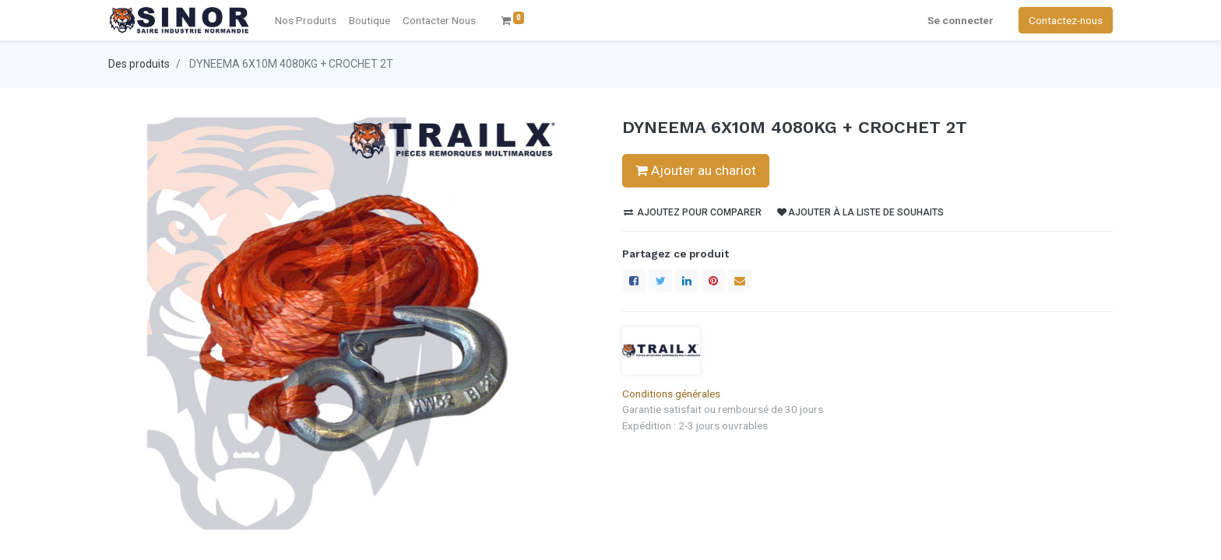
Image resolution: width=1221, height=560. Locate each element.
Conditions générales (671, 393)
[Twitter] (660, 280)
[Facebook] (634, 280)
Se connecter (960, 20)
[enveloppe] (739, 280)
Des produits (139, 64)
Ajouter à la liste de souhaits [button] (860, 212)
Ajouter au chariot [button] (695, 170)
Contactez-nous (1066, 20)
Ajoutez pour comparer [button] (693, 212)
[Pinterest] (713, 280)
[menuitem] (439, 20)
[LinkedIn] (686, 280)
